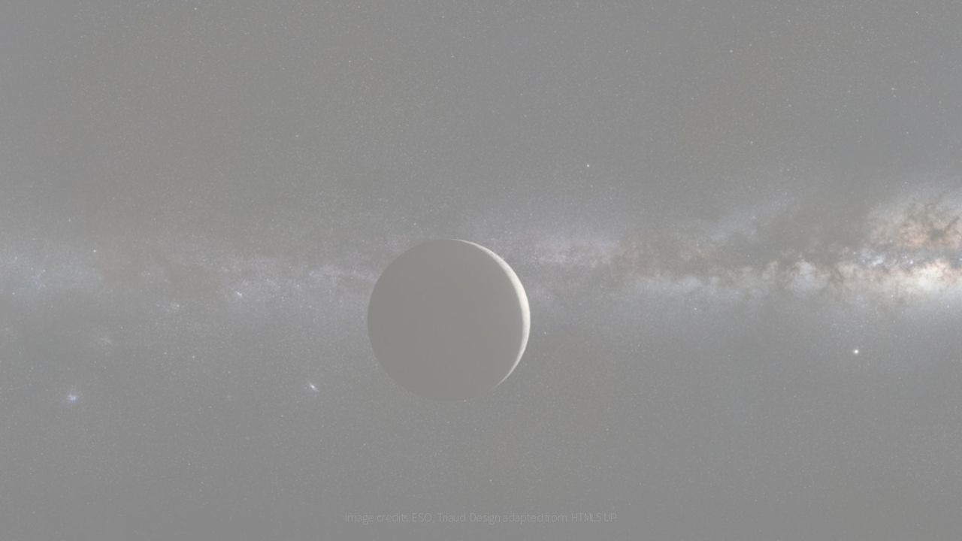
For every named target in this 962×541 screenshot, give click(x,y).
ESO (422, 516)
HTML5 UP (593, 516)
